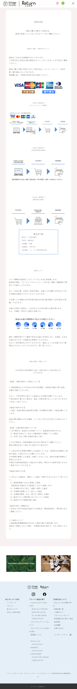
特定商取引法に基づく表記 (63, 619)
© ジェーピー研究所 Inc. (38, 686)
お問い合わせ (59, 628)
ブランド (10, 606)
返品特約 (57, 622)
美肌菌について (36, 635)
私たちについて (12, 609)
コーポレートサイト (62, 635)
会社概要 (57, 625)
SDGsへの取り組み (13, 612)
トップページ (11, 602)
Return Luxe (35, 641)
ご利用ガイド (59, 612)
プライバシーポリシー (62, 615)
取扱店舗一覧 (59, 609)
